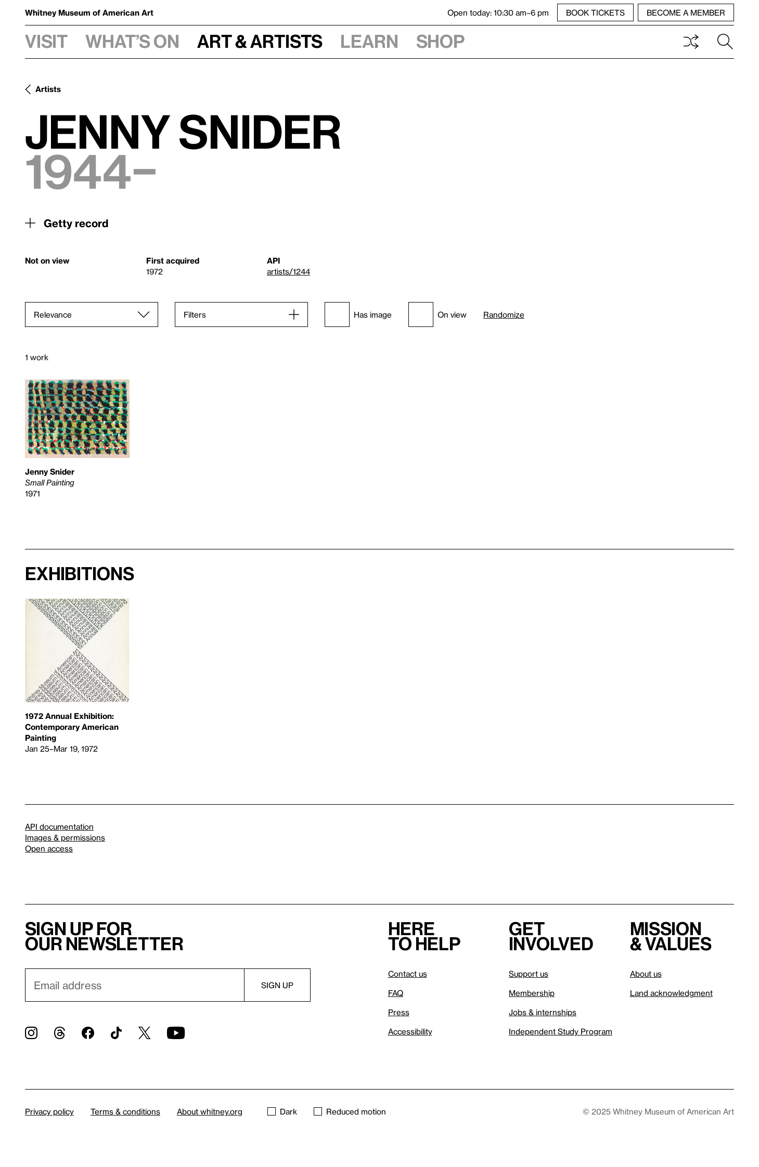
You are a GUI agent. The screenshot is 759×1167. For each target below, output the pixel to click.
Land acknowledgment (671, 993)
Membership (532, 993)
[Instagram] (31, 1032)
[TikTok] (116, 1032)
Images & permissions (65, 837)
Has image (358, 314)
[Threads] (59, 1032)
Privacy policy (49, 1111)
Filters (195, 314)
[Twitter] (144, 1032)
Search (725, 41)
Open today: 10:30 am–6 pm (498, 12)
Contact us (407, 973)
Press (398, 1012)
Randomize (503, 315)
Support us (528, 973)
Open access (49, 848)
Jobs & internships (542, 1012)
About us (646, 973)
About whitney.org (209, 1111)
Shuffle (691, 41)
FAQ (395, 993)
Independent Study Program (560, 1031)
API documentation (59, 826)
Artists (48, 89)
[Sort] (91, 314)
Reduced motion (350, 1111)
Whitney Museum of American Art (89, 12)
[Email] (134, 985)
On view (437, 314)
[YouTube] (176, 1032)
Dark (282, 1111)
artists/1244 (288, 271)
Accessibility (410, 1031)
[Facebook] (87, 1032)
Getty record (76, 223)
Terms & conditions (125, 1111)
